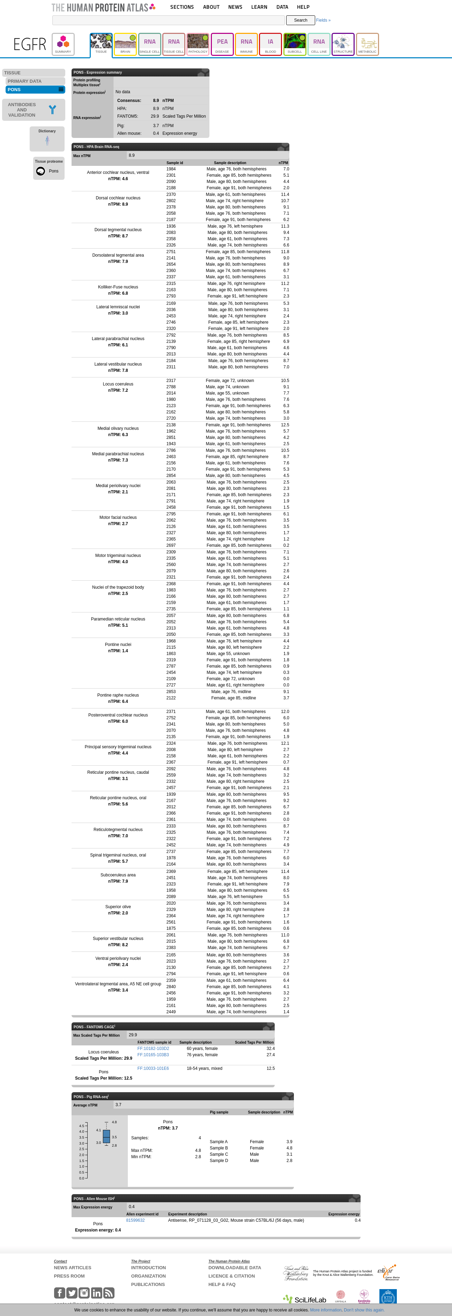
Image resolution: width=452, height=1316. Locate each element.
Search (300, 20)
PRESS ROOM (69, 1276)
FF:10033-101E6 (153, 1068)
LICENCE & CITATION (231, 1276)
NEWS (235, 6)
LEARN (259, 6)
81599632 (135, 1220)
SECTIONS (182, 6)
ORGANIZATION (148, 1276)
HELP (303, 6)
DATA (282, 6)
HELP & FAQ (222, 1284)
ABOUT (211, 6)
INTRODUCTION (148, 1267)
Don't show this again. (364, 1310)
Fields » (323, 20)
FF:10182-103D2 (153, 1048)
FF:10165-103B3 (153, 1054)
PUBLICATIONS (148, 1284)
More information (326, 1310)
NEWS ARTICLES (72, 1267)
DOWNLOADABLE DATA (234, 1267)
